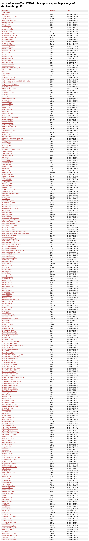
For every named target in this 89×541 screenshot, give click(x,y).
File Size (52, 10)
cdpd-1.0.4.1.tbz (6, 73)
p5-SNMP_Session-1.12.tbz (10, 389)
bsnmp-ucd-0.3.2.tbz (8, 66)
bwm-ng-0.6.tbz (6, 69)
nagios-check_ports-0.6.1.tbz (10, 227)
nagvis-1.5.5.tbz (6, 263)
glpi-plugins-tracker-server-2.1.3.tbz (12, 140)
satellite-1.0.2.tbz (7, 465)
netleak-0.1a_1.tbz (7, 282)
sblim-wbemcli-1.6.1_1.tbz (9, 467)
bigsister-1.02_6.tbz (7, 56)
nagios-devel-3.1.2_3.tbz (9, 235)
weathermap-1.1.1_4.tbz (9, 516)
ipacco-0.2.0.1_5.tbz (7, 161)
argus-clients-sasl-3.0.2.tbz (9, 35)
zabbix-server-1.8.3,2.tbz (9, 539)
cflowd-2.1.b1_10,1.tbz (8, 79)
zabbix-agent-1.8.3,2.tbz (9, 533)
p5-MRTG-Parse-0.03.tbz (9, 336)
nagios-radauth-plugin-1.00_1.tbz (11, 244)
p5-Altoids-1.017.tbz (7, 328)
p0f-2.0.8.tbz (5, 326)
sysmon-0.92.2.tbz (7, 497)
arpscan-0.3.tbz (6, 43)
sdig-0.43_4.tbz (6, 474)
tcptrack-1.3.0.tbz (7, 501)
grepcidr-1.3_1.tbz (7, 144)
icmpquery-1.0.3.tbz (7, 153)
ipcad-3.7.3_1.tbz (7, 166)
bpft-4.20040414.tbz (7, 58)
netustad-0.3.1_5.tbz (8, 292)
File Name (5, 10)
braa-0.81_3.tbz (6, 60)
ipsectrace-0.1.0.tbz (7, 174)
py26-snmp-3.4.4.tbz (8, 423)
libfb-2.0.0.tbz (5, 195)
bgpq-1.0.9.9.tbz (6, 52)
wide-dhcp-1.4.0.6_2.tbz (9, 522)
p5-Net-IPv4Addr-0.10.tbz (9, 360)
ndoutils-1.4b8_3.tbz (7, 267)
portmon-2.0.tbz (6, 415)
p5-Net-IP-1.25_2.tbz (8, 353)
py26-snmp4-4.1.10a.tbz (9, 427)
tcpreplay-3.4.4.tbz (7, 499)
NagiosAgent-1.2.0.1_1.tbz (9, 16)
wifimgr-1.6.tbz (6, 524)
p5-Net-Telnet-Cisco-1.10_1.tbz (11, 368)
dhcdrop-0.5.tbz (6, 105)
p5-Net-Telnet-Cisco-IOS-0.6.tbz (11, 370)
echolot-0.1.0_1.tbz (7, 113)
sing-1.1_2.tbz (6, 478)
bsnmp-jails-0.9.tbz (7, 62)
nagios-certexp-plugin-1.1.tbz (10, 218)
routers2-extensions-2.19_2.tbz (11, 457)
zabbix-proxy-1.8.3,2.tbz (9, 537)
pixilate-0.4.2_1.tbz (7, 408)
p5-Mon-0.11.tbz (6, 337)
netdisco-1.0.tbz (6, 280)
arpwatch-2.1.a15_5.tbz (8, 45)
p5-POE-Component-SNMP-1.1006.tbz (13, 377)
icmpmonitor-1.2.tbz (7, 151)
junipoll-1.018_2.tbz (7, 187)
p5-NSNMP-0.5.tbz (7, 339)
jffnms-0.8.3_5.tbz (7, 183)
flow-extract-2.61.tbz (7, 123)
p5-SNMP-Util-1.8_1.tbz (8, 387)
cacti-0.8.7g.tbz (6, 71)
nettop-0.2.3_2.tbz (7, 290)
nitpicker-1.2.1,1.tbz (7, 303)
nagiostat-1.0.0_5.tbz (8, 259)
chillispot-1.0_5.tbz (7, 86)
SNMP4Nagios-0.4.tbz (8, 18)
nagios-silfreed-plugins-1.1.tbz (10, 246)
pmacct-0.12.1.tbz (7, 412)
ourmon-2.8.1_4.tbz (7, 324)
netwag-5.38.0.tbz (7, 294)
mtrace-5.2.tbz (6, 210)
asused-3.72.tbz (6, 48)
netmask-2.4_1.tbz (7, 284)
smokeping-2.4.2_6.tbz (8, 486)
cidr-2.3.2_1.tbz (6, 90)
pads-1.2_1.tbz (6, 394)
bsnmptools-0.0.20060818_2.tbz (11, 67)
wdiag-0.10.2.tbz (6, 514)
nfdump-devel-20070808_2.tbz (10, 299)
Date (68, 10)
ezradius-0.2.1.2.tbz (7, 119)
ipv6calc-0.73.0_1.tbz (8, 176)
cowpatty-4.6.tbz (6, 100)
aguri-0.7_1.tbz (6, 24)
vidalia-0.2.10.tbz (7, 512)
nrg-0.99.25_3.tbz (7, 307)
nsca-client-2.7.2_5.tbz (8, 315)
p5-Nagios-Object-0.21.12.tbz (10, 341)
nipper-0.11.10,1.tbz (7, 301)
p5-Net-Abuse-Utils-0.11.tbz (10, 349)
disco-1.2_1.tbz (6, 107)
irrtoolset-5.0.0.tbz (7, 180)
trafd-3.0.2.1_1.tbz (7, 509)
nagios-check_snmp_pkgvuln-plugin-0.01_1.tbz (15, 233)
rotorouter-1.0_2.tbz (7, 453)
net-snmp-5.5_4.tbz (7, 275)
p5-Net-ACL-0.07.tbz (8, 347)
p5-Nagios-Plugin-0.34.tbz (9, 343)
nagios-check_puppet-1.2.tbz (10, 229)
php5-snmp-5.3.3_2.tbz (8, 402)
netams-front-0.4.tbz (7, 278)
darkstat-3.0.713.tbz (7, 104)
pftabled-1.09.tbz (6, 398)
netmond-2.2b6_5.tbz (8, 286)
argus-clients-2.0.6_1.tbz (9, 33)
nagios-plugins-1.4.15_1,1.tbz (10, 240)
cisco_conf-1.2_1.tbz (8, 92)
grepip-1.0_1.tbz (6, 145)
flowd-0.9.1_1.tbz (7, 128)
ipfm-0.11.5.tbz (6, 170)
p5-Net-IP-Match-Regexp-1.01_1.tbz (12, 354)
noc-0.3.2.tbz (5, 305)
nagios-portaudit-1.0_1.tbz (9, 242)
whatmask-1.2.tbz (7, 520)
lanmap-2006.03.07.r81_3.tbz (10, 193)
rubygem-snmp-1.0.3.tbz (9, 463)
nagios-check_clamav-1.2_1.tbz (11, 221)
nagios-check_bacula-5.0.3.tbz (10, 220)
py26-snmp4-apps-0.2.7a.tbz (10, 429)
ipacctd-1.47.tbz (6, 162)
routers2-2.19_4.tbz (7, 455)
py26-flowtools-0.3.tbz (8, 417)
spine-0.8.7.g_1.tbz (7, 493)
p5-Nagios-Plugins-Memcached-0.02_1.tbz (14, 345)
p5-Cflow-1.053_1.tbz (8, 330)
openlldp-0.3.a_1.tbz (8, 320)
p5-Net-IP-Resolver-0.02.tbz (10, 358)
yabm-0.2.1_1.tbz (7, 529)
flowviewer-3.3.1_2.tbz (8, 130)
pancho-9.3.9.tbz (6, 396)
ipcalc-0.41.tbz (6, 168)
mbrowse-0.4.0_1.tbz (8, 201)
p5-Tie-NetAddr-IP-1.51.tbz (9, 391)
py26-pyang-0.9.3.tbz (8, 421)
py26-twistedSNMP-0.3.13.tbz (10, 432)
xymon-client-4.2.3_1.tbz (9, 526)
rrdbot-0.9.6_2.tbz (7, 461)
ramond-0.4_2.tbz (7, 444)
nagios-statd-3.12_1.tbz (8, 254)
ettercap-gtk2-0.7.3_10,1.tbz (10, 117)
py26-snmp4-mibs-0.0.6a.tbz (10, 431)
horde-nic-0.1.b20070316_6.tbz (11, 149)
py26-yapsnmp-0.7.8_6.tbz (9, 434)
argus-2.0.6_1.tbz (7, 31)
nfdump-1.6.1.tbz (6, 297)
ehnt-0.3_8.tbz (6, 115)
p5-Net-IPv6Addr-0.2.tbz (9, 362)
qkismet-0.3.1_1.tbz (7, 436)
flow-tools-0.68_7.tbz (8, 125)
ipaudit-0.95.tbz (6, 164)
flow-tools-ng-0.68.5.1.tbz (9, 126)
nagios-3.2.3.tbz (6, 216)
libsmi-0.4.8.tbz (6, 197)
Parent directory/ (6, 12)
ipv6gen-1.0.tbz (6, 178)
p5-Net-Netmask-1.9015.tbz (10, 364)
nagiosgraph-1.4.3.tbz (8, 256)
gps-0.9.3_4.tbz (6, 142)
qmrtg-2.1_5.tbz (6, 440)
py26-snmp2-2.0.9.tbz (8, 425)
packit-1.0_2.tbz (6, 393)
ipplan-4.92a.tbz (6, 172)
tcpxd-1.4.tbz (5, 503)
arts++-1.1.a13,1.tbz (7, 47)
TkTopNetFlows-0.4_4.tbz (9, 20)
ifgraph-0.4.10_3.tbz (7, 155)
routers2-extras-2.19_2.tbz (9, 459)
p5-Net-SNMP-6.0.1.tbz (8, 366)
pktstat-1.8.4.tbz (6, 410)
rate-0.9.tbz (5, 448)
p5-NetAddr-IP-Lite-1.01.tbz (10, 373)
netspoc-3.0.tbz (6, 288)
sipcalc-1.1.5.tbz (6, 480)
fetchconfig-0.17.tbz (7, 121)
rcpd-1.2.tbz (5, 450)
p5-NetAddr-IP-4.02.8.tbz (9, 372)
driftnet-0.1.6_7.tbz (7, 111)
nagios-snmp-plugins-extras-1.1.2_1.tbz (13, 250)
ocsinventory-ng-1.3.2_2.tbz (10, 318)
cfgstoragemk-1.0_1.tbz (8, 77)
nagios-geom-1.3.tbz (8, 237)
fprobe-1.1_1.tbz (6, 134)
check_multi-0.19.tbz (8, 83)
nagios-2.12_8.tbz (7, 214)
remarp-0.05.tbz (6, 451)
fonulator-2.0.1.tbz (7, 132)
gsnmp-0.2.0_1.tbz (7, 147)
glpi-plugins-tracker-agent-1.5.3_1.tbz (12, 138)
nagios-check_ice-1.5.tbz (9, 223)
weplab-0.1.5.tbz (6, 518)
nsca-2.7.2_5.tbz (6, 313)
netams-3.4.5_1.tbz (7, 277)
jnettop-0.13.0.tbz (7, 185)
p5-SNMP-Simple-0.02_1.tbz (10, 383)
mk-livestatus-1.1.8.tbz (8, 202)
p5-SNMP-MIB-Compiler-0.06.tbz (11, 381)
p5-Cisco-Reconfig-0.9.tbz (9, 332)
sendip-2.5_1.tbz (6, 476)
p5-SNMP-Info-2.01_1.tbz (9, 379)
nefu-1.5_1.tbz (6, 273)
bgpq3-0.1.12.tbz (6, 54)
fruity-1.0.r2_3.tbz (7, 136)
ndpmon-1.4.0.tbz (7, 269)
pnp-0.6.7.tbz (5, 413)
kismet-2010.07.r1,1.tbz (8, 189)
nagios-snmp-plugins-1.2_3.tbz (11, 248)
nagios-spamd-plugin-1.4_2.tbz (11, 252)
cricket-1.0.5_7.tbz (7, 102)
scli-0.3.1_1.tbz (6, 470)
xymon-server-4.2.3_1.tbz (9, 527)
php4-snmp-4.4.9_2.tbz (8, 400)
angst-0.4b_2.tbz (6, 26)
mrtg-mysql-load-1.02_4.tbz (10, 206)
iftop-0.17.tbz (5, 157)
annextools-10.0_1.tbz (8, 28)
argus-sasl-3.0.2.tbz (7, 39)
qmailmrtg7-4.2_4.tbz (8, 438)
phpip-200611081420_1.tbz (10, 406)
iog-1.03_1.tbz (6, 159)
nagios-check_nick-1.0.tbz (9, 225)
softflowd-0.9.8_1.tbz (8, 491)
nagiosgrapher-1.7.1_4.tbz (9, 258)
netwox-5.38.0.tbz (7, 296)
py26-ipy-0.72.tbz (7, 419)
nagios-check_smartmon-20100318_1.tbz (14, 231)
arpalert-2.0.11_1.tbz (8, 41)
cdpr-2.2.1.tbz (6, 75)
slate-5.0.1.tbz (6, 484)
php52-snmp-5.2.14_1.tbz (9, 404)
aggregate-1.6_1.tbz (7, 22)
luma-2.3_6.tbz (6, 199)
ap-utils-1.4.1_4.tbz (7, 29)
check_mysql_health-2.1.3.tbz (10, 85)
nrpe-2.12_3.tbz (6, 309)
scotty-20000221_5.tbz (8, 472)
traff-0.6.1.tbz (5, 510)
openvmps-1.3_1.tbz (8, 322)
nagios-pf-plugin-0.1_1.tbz (9, 239)
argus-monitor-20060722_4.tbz (11, 37)
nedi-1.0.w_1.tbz (6, 271)
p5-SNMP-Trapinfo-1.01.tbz (10, 385)
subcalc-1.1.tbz (6, 495)
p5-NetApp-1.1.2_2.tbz (8, 375)
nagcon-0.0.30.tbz (7, 212)
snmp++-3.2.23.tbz (7, 488)
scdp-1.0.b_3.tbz (6, 469)
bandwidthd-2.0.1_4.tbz (8, 50)
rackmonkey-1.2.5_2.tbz (9, 442)
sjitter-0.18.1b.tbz (7, 482)
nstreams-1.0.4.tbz (7, 317)
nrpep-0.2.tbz (5, 311)
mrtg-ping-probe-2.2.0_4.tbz (10, 208)
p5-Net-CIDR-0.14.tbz (8, 351)
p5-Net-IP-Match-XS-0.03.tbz (10, 356)
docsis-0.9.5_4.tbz (7, 109)
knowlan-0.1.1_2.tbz (7, 191)
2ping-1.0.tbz (5, 14)
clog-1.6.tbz (5, 96)
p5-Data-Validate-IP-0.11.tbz (10, 334)
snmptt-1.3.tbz (6, 489)
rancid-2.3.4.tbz (6, 446)
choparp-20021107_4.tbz (9, 88)
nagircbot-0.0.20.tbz (7, 261)
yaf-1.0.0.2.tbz (6, 531)
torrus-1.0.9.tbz (6, 507)
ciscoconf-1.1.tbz (6, 94)
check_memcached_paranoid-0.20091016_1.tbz (16, 81)
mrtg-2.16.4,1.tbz (7, 204)
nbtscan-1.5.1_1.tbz (7, 265)
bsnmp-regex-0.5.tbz (8, 64)
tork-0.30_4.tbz (6, 505)
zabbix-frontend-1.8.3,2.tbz (9, 535)
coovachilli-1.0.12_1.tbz (8, 98)
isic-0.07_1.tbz (6, 181)
